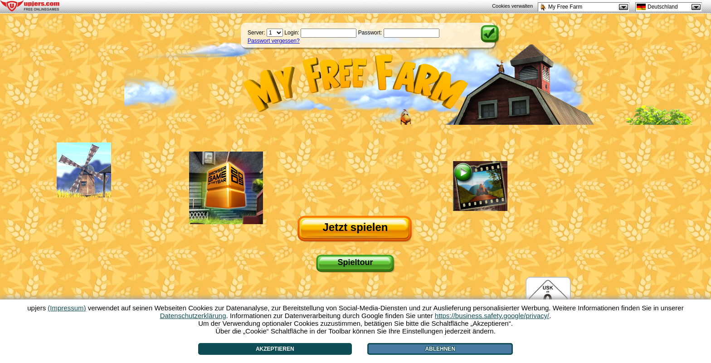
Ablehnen (440, 349)
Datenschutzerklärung (193, 315)
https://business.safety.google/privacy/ (492, 315)
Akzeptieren (275, 349)
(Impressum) (67, 308)
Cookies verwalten (512, 6)
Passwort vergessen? (274, 41)
